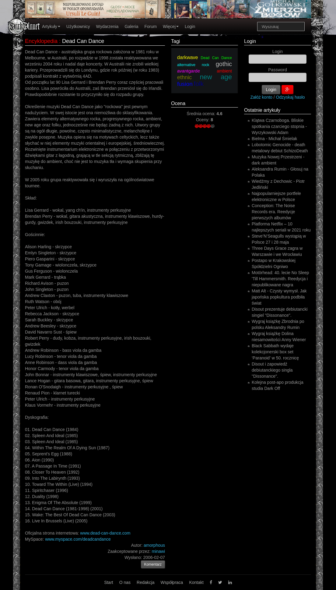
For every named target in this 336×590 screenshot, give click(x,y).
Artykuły (51, 26)
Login (190, 26)
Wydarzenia (107, 26)
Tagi (175, 41)
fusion (185, 84)
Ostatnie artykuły (262, 110)
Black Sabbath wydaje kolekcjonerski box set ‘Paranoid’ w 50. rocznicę (275, 351)
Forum (151, 26)
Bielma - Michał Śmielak (274, 138)
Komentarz (153, 564)
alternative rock (193, 64)
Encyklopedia (41, 41)
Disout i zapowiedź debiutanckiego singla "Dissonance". (272, 370)
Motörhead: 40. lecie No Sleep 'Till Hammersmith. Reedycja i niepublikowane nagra (280, 278)
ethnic (184, 77)
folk (199, 83)
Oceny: (203, 119)
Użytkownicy (78, 26)
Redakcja (145, 582)
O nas (125, 582)
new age (216, 77)
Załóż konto (261, 97)
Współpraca (171, 582)
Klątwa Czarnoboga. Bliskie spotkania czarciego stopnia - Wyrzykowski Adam (279, 126)
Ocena (178, 103)
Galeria (131, 26)
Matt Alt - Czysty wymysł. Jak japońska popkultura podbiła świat (279, 297)
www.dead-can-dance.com (105, 533)
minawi (158, 551)
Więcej (171, 26)
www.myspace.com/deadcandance (78, 539)
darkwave (187, 57)
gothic (224, 64)
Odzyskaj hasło (290, 97)
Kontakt (196, 582)
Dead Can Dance (216, 58)
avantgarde (188, 70)
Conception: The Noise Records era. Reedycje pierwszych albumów (273, 211)
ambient (224, 71)
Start (108, 582)
